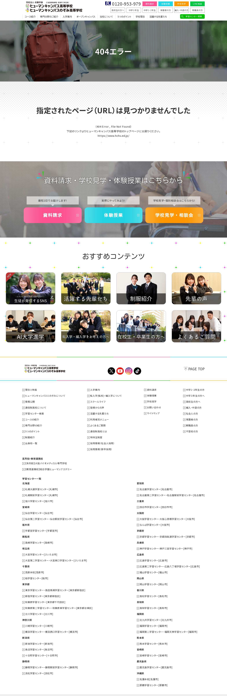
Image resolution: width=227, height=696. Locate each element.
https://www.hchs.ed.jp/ (113, 135)
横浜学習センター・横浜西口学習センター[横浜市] (51, 626)
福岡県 (140, 609)
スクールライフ (98, 401)
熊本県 (140, 632)
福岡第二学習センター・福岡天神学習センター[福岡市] (168, 626)
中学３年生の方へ (195, 395)
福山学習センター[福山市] (154, 568)
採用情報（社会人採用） (102, 442)
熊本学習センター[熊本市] (154, 638)
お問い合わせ (154, 407)
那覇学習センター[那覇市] (154, 678)
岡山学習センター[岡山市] (154, 580)
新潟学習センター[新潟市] (39, 638)
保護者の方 (165, 10)
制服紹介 (30, 436)
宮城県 (26, 504)
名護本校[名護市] (149, 673)
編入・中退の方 (181, 10)
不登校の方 (192, 430)
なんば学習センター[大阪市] (155, 522)
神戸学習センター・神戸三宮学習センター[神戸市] (166, 545)
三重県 (140, 499)
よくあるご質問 (98, 424)
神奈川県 (27, 615)
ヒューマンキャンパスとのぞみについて (45, 395)
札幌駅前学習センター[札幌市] (41, 493)
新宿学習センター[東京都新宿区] (43, 591)
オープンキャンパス (85, 16)
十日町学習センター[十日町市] (41, 649)
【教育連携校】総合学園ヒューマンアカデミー (48, 467)
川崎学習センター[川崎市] (39, 620)
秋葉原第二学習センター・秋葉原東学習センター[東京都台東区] (59, 603)
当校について (106, 16)
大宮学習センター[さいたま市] (41, 551)
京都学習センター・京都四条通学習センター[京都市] (167, 533)
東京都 (26, 580)
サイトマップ (153, 413)
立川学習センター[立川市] (39, 609)
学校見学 (181, 3)
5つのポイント (124, 16)
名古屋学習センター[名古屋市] (156, 487)
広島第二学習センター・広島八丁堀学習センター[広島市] (170, 562)
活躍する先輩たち (158, 16)
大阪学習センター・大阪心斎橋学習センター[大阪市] (167, 516)
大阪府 (140, 510)
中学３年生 (134, 10)
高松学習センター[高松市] (154, 591)
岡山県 (140, 574)
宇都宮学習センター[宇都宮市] (41, 528)
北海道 (26, 481)
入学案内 (67, 16)
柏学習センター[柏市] (36, 574)
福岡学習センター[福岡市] (154, 620)
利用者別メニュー (99, 419)
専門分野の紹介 (33, 424)
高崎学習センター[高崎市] (39, 539)
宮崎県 (140, 644)
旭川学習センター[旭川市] (39, 499)
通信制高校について (35, 407)
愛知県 (140, 481)
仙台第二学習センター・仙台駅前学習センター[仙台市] (54, 516)
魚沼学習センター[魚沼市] (39, 644)
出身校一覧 (31, 442)
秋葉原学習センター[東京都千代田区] (45, 597)
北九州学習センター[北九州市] (156, 615)
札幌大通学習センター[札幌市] (41, 487)
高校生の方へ (117, 10)
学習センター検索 (194, 16)
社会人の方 (192, 413)
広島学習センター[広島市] (154, 557)
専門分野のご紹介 (49, 16)
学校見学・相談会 (174, 215)
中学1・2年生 (150, 10)
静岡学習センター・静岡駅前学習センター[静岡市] (51, 661)
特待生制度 (96, 436)
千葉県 (26, 562)
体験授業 (165, 3)
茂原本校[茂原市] (34, 568)
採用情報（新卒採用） (101, 448)
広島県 (140, 551)
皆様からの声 (97, 407)
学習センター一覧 (31, 477)
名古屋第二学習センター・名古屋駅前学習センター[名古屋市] (172, 493)
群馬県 (26, 533)
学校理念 (140, 16)
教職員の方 (197, 10)
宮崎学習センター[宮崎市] (154, 649)
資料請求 (149, 3)
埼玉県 (26, 545)
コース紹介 (30, 16)
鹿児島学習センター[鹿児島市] (156, 661)
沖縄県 (140, 667)
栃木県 (26, 522)
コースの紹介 (32, 419)
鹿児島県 (142, 655)
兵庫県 (140, 539)
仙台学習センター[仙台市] (39, 510)
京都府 (140, 528)
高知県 (140, 597)
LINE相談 (197, 3)
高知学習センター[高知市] (154, 603)
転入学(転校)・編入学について (106, 395)
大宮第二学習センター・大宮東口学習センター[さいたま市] (56, 557)
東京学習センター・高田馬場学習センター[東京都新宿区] (55, 586)
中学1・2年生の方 (195, 390)
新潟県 (26, 632)
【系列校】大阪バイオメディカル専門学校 (46, 462)
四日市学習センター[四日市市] (156, 504)
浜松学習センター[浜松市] (39, 667)
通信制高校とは (98, 430)
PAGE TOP (196, 368)
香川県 (140, 586)
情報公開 (30, 401)
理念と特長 (31, 390)
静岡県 (26, 655)
